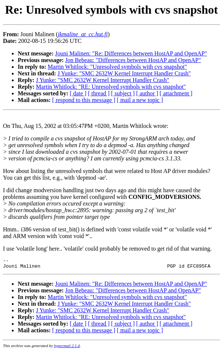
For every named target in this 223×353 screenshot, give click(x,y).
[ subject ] (123, 93)
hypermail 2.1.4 (67, 348)
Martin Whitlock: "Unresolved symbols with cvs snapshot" (117, 67)
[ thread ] (99, 93)
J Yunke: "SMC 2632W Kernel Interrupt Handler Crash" (124, 73)
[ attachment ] (175, 93)
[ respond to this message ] (83, 100)
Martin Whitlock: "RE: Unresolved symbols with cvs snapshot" (111, 87)
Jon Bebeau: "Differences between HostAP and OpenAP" (133, 60)
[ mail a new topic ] (140, 100)
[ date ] (78, 93)
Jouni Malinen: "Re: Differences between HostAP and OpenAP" (131, 53)
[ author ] (147, 93)
